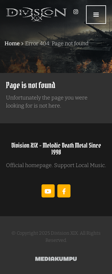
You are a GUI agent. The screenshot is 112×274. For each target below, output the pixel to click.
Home (12, 43)
